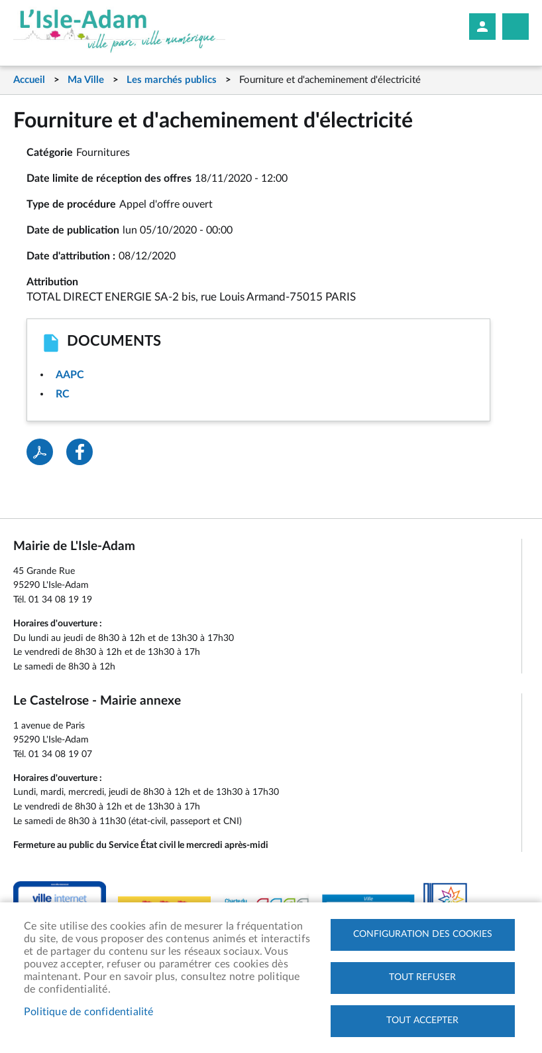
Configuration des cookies (422, 934)
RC (63, 394)
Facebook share (79, 452)
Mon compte (482, 26)
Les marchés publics (172, 80)
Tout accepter (422, 1020)
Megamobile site (515, 26)
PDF (40, 452)
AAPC (70, 375)
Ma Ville (86, 80)
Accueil (29, 80)
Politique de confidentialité (89, 1012)
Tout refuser (422, 977)
